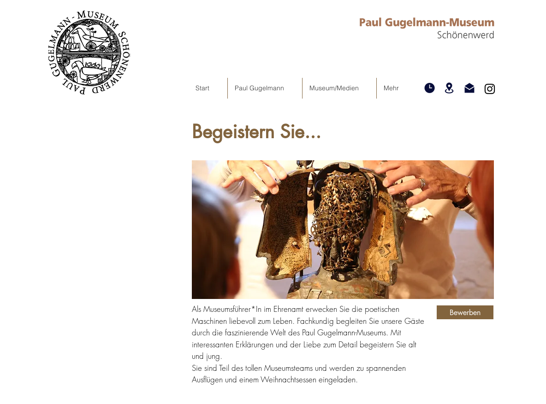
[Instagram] (490, 89)
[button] (429, 88)
